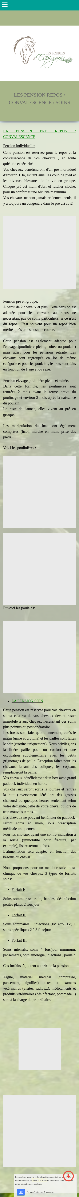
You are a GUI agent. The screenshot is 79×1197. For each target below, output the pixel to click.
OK (21, 1192)
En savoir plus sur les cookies (40, 1192)
